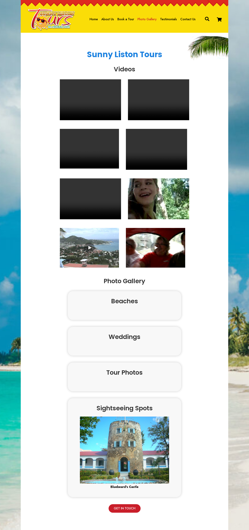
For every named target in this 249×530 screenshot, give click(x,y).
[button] (219, 19)
